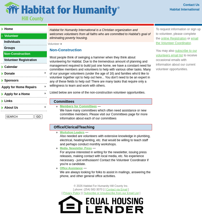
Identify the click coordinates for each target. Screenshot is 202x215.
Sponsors (10, 80)
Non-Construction (17, 54)
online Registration (173, 38)
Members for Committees (78, 106)
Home (7, 29)
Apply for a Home (16, 94)
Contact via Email (116, 189)
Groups (9, 48)
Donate (8, 73)
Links (7, 101)
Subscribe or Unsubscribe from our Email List (111, 192)
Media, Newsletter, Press (76, 148)
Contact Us (191, 5)
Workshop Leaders (72, 132)
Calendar (9, 67)
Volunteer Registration (20, 60)
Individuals (12, 42)
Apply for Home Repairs (19, 87)
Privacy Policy (71, 192)
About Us (10, 107)
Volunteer (10, 36)
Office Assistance (71, 168)
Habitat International (184, 9)
